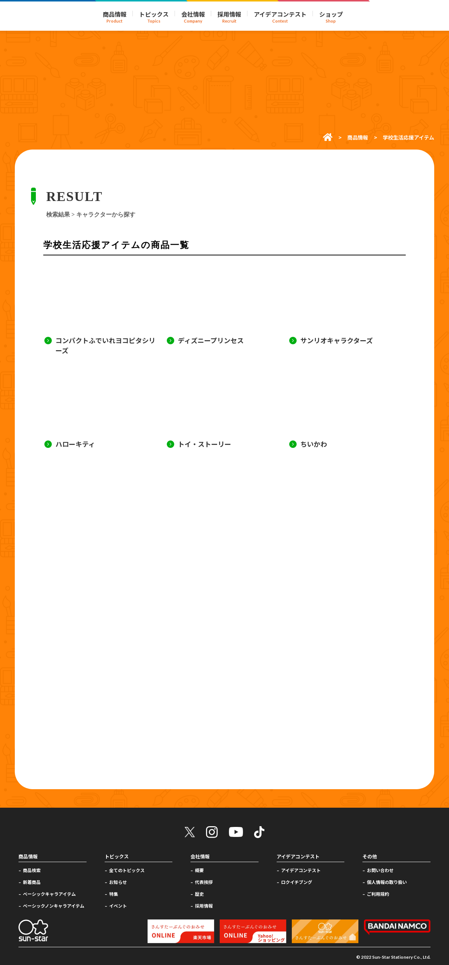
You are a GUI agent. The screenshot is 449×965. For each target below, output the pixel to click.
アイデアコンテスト (301, 870)
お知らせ (118, 882)
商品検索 (32, 870)
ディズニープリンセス (211, 340)
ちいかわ (313, 444)
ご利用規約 (378, 894)
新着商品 (32, 882)
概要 (199, 870)
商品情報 (357, 137)
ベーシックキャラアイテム (49, 894)
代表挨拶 (204, 882)
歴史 (199, 894)
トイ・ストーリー (204, 444)
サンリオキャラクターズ (336, 340)
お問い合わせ (380, 870)
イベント (118, 905)
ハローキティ (75, 444)
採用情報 (204, 905)
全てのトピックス (127, 870)
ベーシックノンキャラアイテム (53, 905)
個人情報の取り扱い (387, 882)
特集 (113, 894)
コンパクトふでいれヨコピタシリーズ (105, 345)
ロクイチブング (296, 882)
